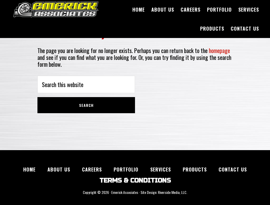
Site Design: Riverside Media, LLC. (164, 192)
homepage (219, 50)
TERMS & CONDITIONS (135, 180)
